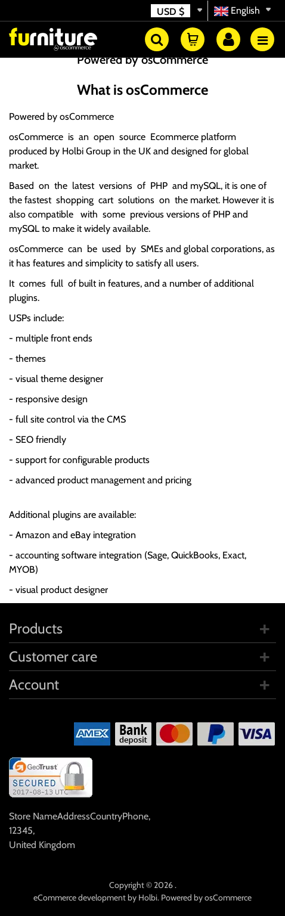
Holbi (147, 897)
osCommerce (87, 116)
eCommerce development (79, 897)
